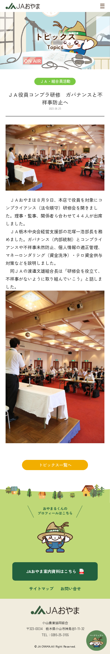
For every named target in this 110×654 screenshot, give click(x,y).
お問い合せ (70, 588)
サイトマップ (41, 588)
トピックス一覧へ (55, 465)
